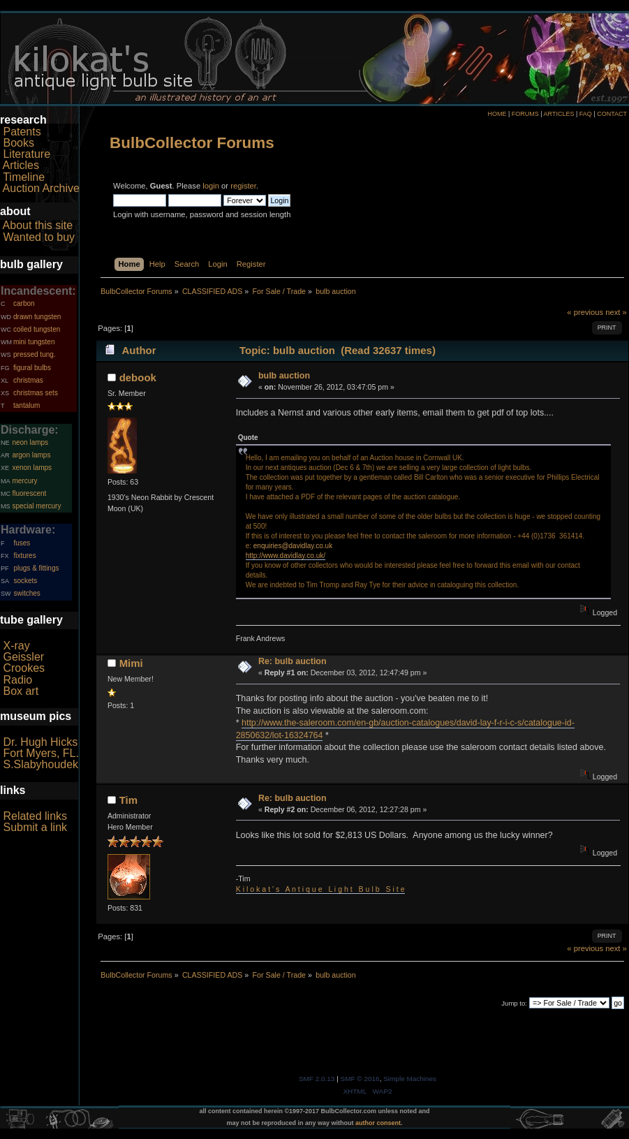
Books (18, 143)
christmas (28, 380)
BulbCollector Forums (192, 143)
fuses (21, 543)
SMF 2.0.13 (317, 1078)
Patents (21, 132)
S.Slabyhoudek (40, 764)
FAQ (585, 113)
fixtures (24, 555)
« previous (585, 312)
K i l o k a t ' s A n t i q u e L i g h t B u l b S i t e (320, 889)
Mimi (131, 663)
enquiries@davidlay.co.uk (292, 546)
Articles (21, 165)
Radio (17, 680)
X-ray (16, 646)
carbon (24, 303)
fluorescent (29, 493)
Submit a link (35, 827)
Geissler (23, 657)
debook (137, 377)
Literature (26, 154)
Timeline (24, 177)
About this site (38, 225)
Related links (35, 816)
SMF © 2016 (360, 1078)
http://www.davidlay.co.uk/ (285, 555)
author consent (378, 1122)
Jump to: (514, 1003)
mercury (24, 481)
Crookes (24, 668)
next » (616, 312)
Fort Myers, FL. (40, 753)
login (210, 186)
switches (26, 593)
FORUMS (525, 113)
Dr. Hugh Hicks (40, 742)
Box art (20, 691)
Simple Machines (409, 1078)
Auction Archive (41, 188)
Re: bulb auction (292, 661)
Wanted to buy (39, 237)
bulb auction (284, 376)
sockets (25, 581)
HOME (496, 113)
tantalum (26, 405)
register (243, 186)
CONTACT (612, 113)
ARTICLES (559, 113)
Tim (128, 800)
